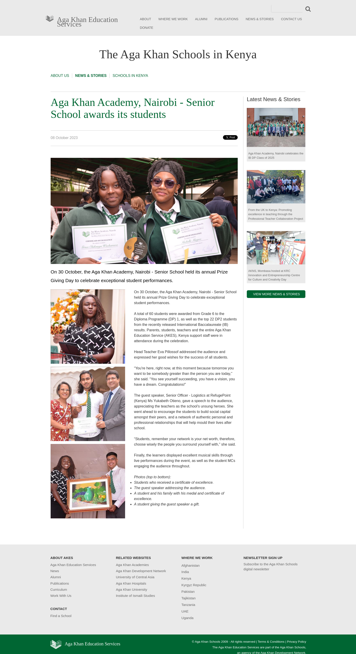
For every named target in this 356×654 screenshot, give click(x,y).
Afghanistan (190, 565)
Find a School (61, 616)
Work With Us (61, 596)
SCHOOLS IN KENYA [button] (130, 76)
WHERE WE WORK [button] (173, 19)
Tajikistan (188, 598)
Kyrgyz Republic (193, 585)
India (185, 572)
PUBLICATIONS (226, 19)
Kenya (186, 578)
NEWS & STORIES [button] (260, 19)
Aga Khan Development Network (141, 571)
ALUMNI (201, 19)
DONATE (146, 27)
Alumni (55, 577)
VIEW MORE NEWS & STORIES (276, 294)
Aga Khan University (131, 589)
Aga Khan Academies (132, 565)
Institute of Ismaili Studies (135, 596)
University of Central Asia (135, 577)
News (54, 571)
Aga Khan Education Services (87, 20)
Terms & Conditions (271, 641)
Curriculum (58, 589)
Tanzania (188, 605)
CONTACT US (291, 19)
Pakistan (188, 591)
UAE (184, 611)
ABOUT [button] (145, 19)
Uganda (187, 618)
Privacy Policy (296, 641)
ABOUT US (60, 76)
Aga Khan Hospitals (131, 583)
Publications (59, 583)
